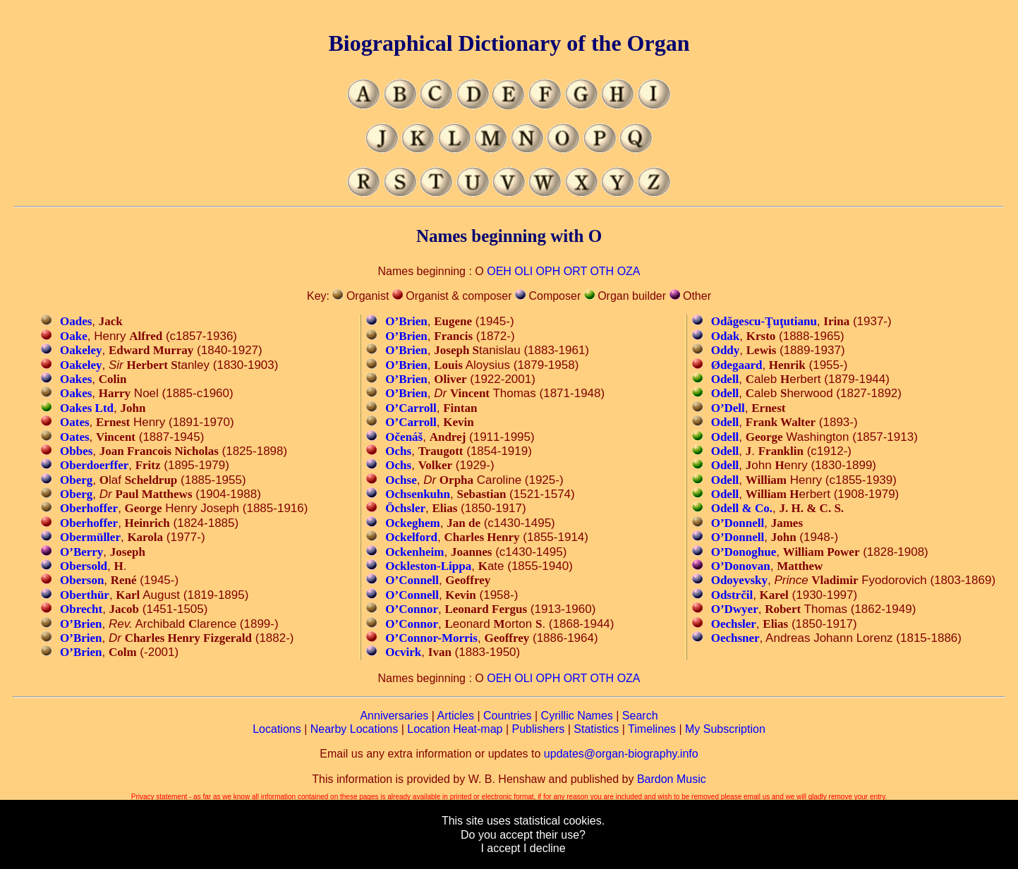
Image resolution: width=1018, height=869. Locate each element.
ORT (575, 271)
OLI (523, 271)
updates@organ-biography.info (621, 754)
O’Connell (412, 580)
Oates (75, 422)
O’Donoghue (744, 552)
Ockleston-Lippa (428, 566)
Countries (507, 716)
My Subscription (725, 729)
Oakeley (81, 350)
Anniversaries (394, 716)
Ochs (398, 451)
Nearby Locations (354, 729)
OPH (548, 271)
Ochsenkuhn (417, 494)
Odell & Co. (741, 508)
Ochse (400, 480)
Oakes (76, 379)
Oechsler (733, 624)
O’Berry (81, 552)
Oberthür (84, 595)
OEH (499, 271)
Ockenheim (414, 552)
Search (640, 716)
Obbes (76, 451)
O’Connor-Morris (431, 638)
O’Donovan (740, 566)
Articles (455, 716)
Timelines (652, 729)
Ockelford (411, 537)
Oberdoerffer (94, 465)
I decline (544, 848)
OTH (602, 271)
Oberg (76, 480)
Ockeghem (412, 523)
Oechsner (735, 638)
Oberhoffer (89, 508)
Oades (76, 321)
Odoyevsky (739, 580)
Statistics (596, 729)
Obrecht (81, 609)
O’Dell (728, 408)
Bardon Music (671, 779)
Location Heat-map (454, 729)
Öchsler (405, 508)
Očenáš (404, 437)
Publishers (538, 729)
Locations (277, 729)
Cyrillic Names (577, 716)
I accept (500, 848)
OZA (629, 271)
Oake (73, 336)
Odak (725, 336)
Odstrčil (732, 595)
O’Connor (411, 609)
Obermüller (90, 537)
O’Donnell (738, 523)
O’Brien (81, 624)
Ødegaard (737, 365)
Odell (725, 379)
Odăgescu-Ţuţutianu (764, 321)
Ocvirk (403, 652)
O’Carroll (410, 408)
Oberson (82, 580)
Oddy (725, 350)
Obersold (83, 566)
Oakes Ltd (87, 408)
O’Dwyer (734, 609)
